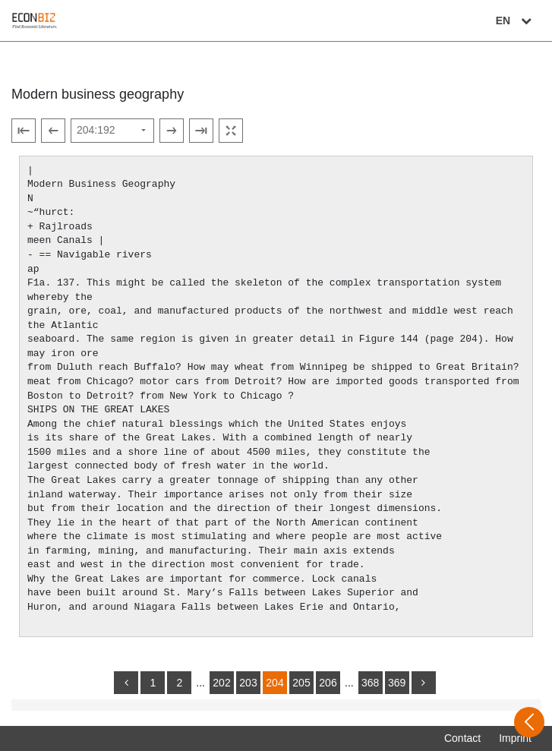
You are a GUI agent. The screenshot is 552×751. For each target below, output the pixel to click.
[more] (424, 682)
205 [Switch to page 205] (301, 683)
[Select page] (112, 130)
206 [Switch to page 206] (327, 683)
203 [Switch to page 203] (248, 683)
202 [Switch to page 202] (221, 683)
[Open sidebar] (529, 722)
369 (396, 683)
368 (370, 683)
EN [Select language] (515, 20)
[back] (126, 682)
